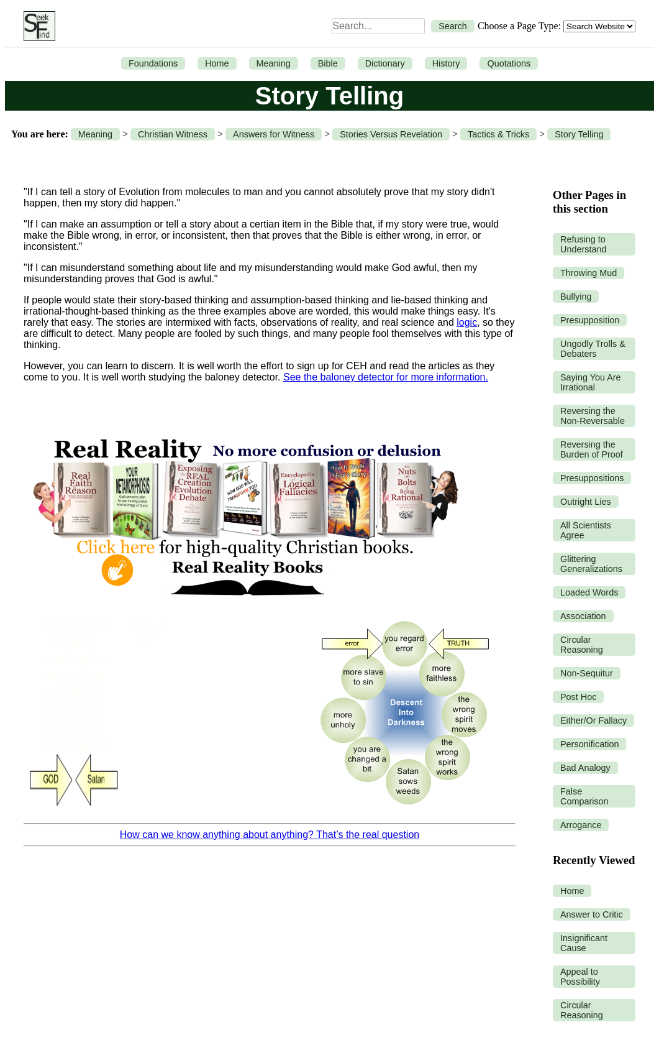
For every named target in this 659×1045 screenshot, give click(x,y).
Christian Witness (172, 134)
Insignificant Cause (583, 943)
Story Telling (579, 134)
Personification (589, 744)
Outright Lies (585, 502)
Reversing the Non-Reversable (592, 416)
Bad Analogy (585, 768)
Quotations (508, 63)
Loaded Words (589, 592)
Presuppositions (592, 478)
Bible (328, 63)
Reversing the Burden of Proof (591, 449)
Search (453, 26)
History (446, 63)
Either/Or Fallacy (593, 720)
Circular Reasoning (581, 645)
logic (467, 322)
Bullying (575, 297)
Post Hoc (578, 697)
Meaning (274, 63)
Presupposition (589, 320)
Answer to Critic (591, 914)
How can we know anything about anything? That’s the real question (269, 834)
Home (217, 63)
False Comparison (584, 796)
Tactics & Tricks (498, 134)
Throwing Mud (588, 273)
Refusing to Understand (583, 244)
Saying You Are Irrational (590, 382)
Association (583, 616)
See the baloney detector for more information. (385, 377)
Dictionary (385, 63)
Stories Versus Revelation (391, 134)
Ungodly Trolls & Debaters (592, 349)
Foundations (153, 63)
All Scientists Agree (585, 530)
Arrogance (580, 825)
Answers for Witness (273, 134)
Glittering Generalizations (591, 564)
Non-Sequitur (586, 673)
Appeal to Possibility (580, 977)
